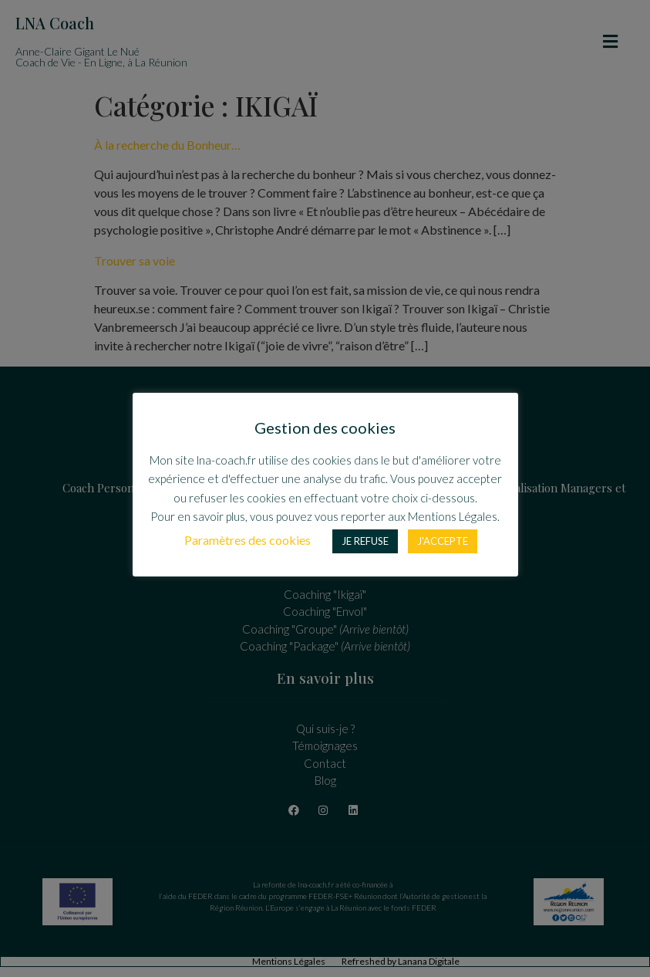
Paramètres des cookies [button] (247, 539)
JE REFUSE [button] (365, 541)
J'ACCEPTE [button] (442, 541)
